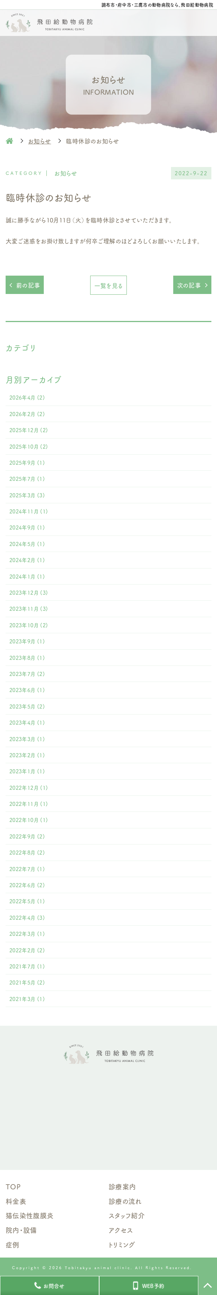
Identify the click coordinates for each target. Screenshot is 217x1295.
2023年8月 (27, 657)
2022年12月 (28, 787)
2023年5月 (27, 706)
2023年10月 (28, 625)
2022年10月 (28, 820)
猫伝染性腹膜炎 (30, 1215)
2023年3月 (27, 739)
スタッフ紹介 (127, 1215)
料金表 (16, 1201)
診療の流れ (125, 1201)
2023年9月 (27, 641)
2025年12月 (28, 430)
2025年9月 (27, 462)
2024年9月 (27, 527)
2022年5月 (27, 901)
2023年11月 (28, 608)
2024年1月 (27, 576)
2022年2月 (27, 950)
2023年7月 (27, 673)
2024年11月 (28, 511)
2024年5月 (27, 544)
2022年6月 (27, 885)
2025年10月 (28, 446)
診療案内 (122, 1186)
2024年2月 (27, 560)
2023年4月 (27, 722)
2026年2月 (27, 414)
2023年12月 (28, 592)
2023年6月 (27, 690)
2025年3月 (27, 495)
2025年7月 (27, 478)
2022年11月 (28, 803)
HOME (9, 141)
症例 (12, 1244)
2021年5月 (27, 982)
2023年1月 (27, 771)
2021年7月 (27, 966)
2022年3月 (27, 933)
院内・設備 (21, 1230)
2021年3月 (27, 999)
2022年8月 (27, 852)
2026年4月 (27, 397)
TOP (13, 1186)
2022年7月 (27, 869)
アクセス (121, 1230)
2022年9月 (27, 836)
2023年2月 (27, 755)
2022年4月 (27, 917)
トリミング (122, 1244)
